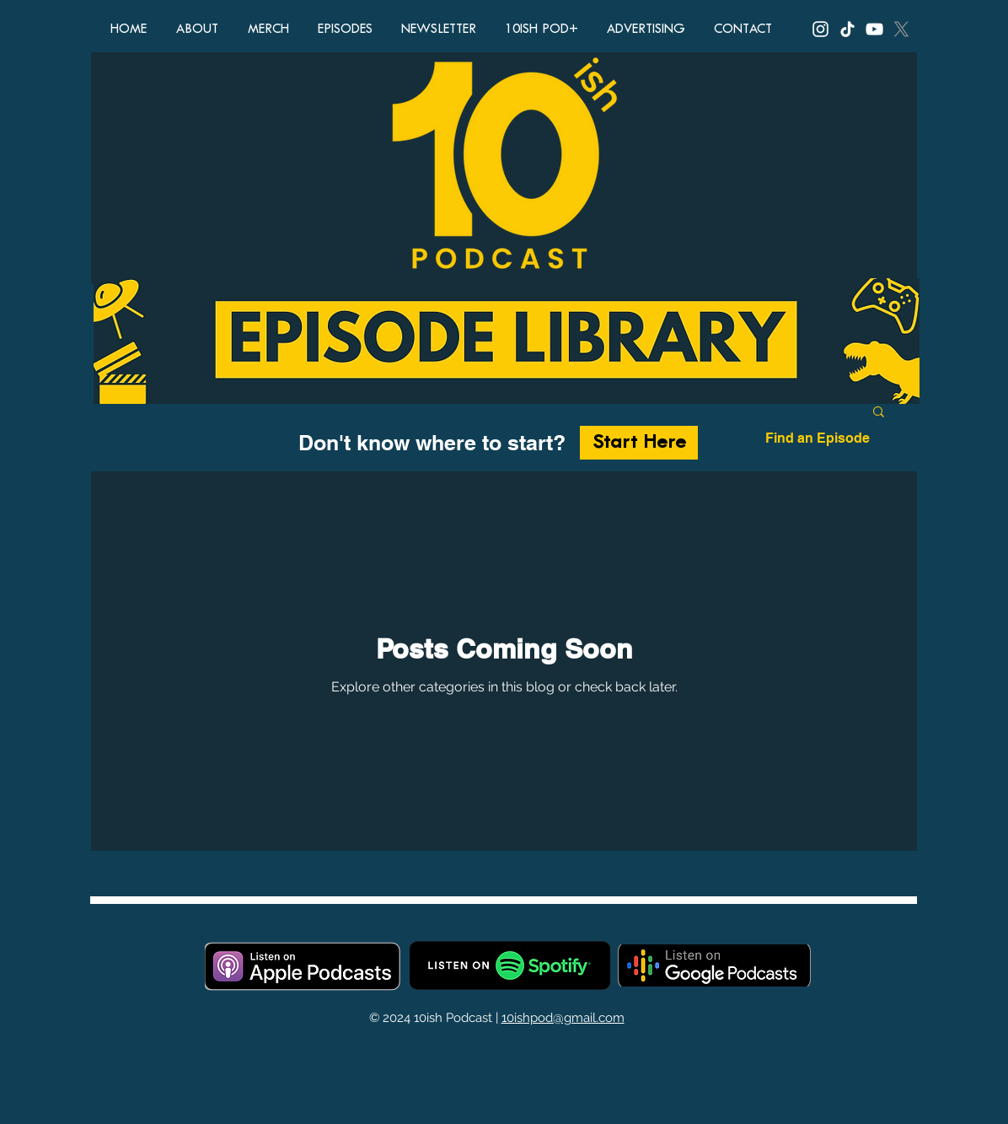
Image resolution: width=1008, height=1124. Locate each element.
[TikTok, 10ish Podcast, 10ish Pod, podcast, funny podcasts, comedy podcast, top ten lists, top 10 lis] (847, 29)
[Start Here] (639, 443)
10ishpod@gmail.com (563, 1017)
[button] (879, 413)
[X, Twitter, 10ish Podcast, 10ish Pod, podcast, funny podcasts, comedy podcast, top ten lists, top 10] (901, 29)
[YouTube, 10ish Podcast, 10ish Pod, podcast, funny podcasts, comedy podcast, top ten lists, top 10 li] (874, 29)
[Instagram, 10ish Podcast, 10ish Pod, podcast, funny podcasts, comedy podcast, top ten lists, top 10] (820, 29)
